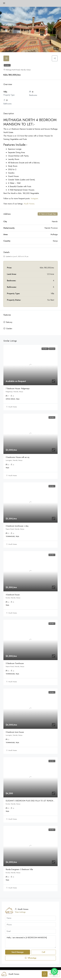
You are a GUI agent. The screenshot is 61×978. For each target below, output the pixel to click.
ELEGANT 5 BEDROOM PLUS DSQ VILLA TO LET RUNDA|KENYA (32, 800)
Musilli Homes (29, 203)
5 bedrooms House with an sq (17, 457)
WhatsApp (30, 958)
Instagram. (35, 198)
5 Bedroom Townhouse (15, 663)
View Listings (20, 912)
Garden (9, 328)
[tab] (6, 58)
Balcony (9, 322)
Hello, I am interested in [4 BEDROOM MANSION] (30, 941)
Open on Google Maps (47, 214)
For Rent (7, 65)
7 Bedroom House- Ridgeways (18, 388)
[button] (54, 971)
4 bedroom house (13, 594)
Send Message (17, 952)
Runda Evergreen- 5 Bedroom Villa (19, 869)
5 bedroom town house (15, 732)
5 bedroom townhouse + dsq (17, 526)
